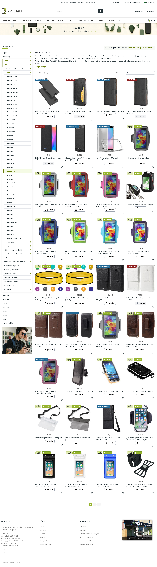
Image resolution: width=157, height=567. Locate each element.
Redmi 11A (11, 124)
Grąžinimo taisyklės (86, 537)
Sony (5, 303)
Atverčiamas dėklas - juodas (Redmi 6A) (110, 111)
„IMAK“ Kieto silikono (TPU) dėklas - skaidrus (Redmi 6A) (108, 159)
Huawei (6, 315)
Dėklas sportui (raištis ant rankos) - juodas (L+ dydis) (138, 159)
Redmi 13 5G (12, 104)
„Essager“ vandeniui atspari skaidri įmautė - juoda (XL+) (46, 485)
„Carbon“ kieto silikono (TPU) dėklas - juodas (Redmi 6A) (78, 159)
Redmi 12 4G (12, 116)
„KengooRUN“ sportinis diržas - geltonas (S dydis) (79, 299)
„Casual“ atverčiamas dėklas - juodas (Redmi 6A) (139, 112)
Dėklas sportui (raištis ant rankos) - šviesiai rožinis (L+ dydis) (46, 392)
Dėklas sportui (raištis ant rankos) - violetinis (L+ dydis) (138, 252)
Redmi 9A (10, 139)
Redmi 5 (10, 179)
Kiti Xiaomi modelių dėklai (14, 254)
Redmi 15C (11, 84)
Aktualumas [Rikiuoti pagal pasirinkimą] (140, 73)
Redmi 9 (10, 135)
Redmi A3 (10, 218)
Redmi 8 (10, 151)
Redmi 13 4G (12, 108)
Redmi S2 (10, 234)
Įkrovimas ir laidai (10, 274)
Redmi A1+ (11, 206)
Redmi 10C (11, 132)
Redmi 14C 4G (12, 92)
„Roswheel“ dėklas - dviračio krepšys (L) (140, 205)
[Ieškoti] (76, 11)
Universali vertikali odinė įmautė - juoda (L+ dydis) (109, 299)
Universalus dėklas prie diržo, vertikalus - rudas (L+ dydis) (140, 345)
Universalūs (9, 258)
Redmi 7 (10, 159)
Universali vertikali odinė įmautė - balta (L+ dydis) (139, 299)
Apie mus (83, 530)
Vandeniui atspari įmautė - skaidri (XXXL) (49, 438)
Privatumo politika (86, 541)
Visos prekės (8, 323)
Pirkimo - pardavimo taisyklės (90, 534)
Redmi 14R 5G (12, 88)
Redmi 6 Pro (11, 175)
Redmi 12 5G (12, 112)
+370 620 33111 (150, 11)
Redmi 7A (10, 163)
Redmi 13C (11, 100)
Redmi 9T (10, 147)
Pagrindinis (9, 46)
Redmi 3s (10, 199)
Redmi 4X (10, 195)
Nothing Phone (45, 544)
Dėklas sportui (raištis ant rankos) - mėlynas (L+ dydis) (46, 252)
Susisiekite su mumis (87, 544)
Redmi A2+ (11, 214)
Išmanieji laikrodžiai (11, 277)
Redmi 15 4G (12, 80)
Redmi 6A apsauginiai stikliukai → (141, 48)
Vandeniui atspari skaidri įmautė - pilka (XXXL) (78, 439)
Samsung (6, 57)
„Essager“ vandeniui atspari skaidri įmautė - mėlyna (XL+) (107, 485)
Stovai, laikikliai (9, 285)
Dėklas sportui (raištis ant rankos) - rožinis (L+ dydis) (108, 205)
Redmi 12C (11, 120)
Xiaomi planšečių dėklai (13, 250)
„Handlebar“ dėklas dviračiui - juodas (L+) (79, 391)
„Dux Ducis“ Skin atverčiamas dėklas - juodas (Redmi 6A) (47, 112)
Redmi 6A (11, 171)
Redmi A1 (10, 203)
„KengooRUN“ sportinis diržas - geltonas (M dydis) (48, 299)
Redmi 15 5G (12, 76)
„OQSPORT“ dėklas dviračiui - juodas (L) (140, 391)
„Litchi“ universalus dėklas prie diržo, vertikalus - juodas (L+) (108, 439)
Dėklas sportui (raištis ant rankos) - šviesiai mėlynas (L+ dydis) (108, 252)
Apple (5, 53)
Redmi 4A (10, 191)
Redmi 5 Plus (12, 183)
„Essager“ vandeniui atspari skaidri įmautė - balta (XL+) (76, 485)
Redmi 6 (10, 167)
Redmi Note (9, 242)
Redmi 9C (10, 143)
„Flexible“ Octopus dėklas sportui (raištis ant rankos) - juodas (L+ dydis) (140, 485)
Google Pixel (44, 541)
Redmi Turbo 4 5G (14, 238)
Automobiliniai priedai (11, 266)
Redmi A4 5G (12, 222)
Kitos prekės (8, 289)
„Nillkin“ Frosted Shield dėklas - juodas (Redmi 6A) (48, 159)
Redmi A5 (10, 226)
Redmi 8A (10, 155)
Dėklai (6, 65)
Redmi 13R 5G (12, 96)
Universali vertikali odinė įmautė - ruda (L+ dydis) (48, 345)
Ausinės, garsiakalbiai (11, 270)
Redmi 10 (10, 128)
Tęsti (99, 504)
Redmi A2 (10, 210)
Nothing (6, 307)
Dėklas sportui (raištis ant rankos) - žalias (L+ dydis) (79, 252)
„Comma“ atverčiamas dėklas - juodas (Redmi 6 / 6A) (78, 112)
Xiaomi (6, 61)
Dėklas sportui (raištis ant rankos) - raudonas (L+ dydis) (77, 205)
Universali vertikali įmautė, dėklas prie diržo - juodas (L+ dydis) (78, 345)
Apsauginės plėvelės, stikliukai (14, 262)
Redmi (7, 72)
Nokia (5, 311)
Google (6, 299)
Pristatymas (84, 526)
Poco (7, 246)
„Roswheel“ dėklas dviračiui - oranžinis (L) (110, 391)
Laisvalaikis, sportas (11, 281)
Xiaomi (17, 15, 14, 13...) (14, 68)
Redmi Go (10, 230)
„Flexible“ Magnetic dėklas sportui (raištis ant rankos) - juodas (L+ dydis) (140, 439)
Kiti (4, 319)
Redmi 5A (10, 187)
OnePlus (6, 295)
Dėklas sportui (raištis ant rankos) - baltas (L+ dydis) (49, 205)
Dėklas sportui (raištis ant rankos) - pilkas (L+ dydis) (110, 345)
